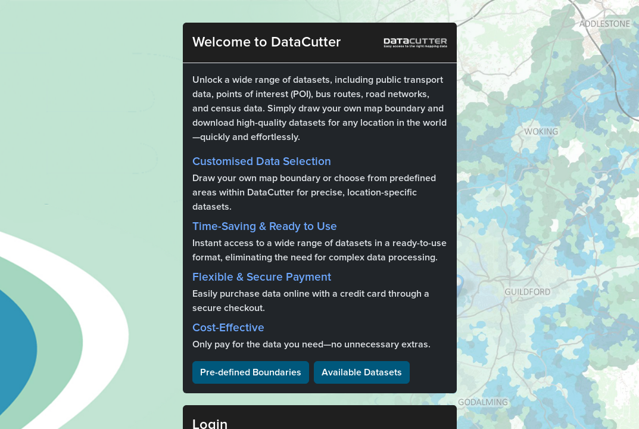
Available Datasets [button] (362, 372)
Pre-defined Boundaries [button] (250, 372)
